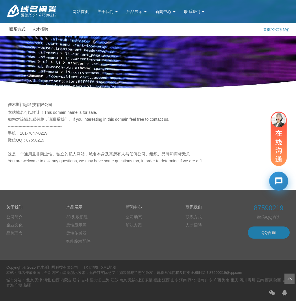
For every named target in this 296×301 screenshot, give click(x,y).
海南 (226, 280)
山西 (56, 280)
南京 (123, 280)
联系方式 (17, 29)
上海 (106, 280)
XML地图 (108, 267)
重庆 (234, 280)
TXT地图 (90, 267)
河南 (183, 280)
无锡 (132, 280)
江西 (166, 280)
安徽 (149, 280)
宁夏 (19, 285)
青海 (10, 285)
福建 (157, 280)
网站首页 (81, 11)
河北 (47, 280)
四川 (243, 280)
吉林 (85, 280)
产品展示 (136, 11)
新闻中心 (165, 11)
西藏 (269, 280)
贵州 (251, 280)
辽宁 (76, 280)
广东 (208, 280)
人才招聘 (40, 29)
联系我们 (194, 11)
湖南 (200, 280)
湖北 (191, 280)
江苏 (114, 280)
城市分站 (13, 280)
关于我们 (107, 11)
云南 (260, 280)
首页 (266, 30)
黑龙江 (95, 280)
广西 (217, 280)
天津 (38, 280)
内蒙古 (66, 280)
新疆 (27, 285)
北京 (30, 280)
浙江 (140, 280)
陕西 (277, 280)
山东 (174, 280)
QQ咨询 (269, 232)
